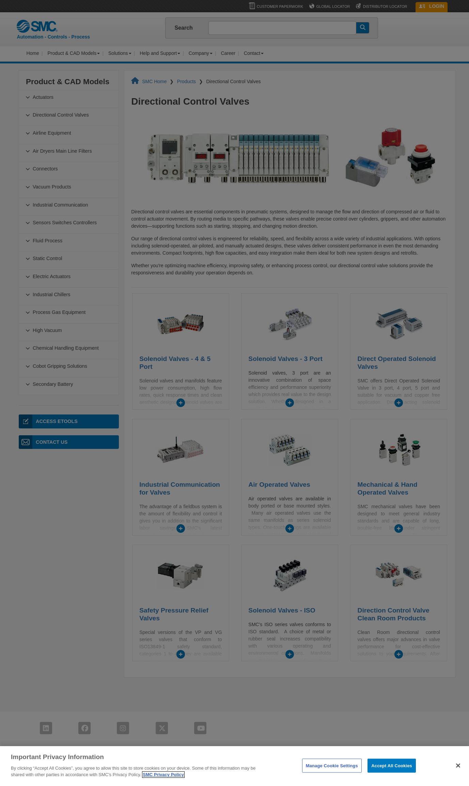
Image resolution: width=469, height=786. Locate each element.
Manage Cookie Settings (332, 774)
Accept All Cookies (391, 774)
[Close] (458, 774)
